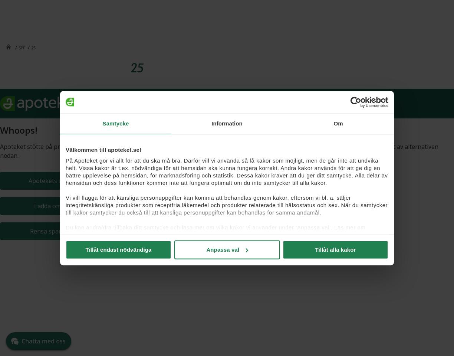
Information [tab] (227, 123)
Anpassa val (227, 249)
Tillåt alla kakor (335, 249)
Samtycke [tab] (116, 123)
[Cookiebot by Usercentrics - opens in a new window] (355, 102)
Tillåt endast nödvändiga (119, 249)
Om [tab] (338, 123)
